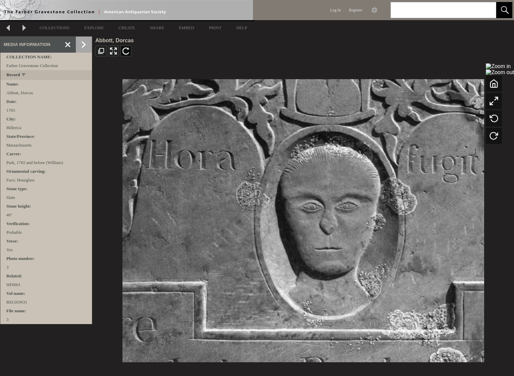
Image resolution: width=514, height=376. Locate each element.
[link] (485, 9)
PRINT (215, 27)
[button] (504, 10)
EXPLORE (94, 27)
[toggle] (24, 75)
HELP (241, 27)
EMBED (186, 27)
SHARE (157, 27)
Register (355, 10)
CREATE (126, 27)
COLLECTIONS (54, 27)
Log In (335, 10)
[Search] (435, 10)
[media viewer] (303, 219)
